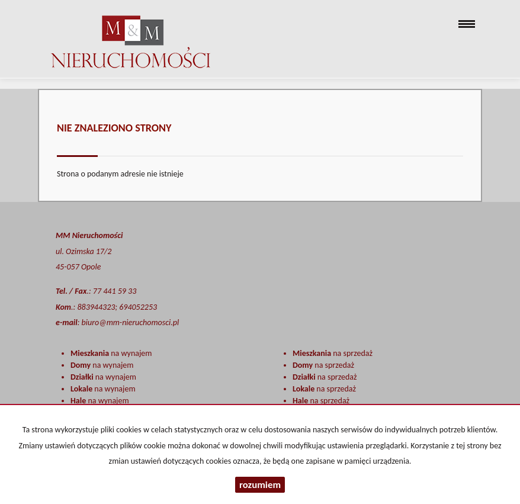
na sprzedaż (333, 353)
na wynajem (111, 353)
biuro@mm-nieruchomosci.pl (130, 322)
